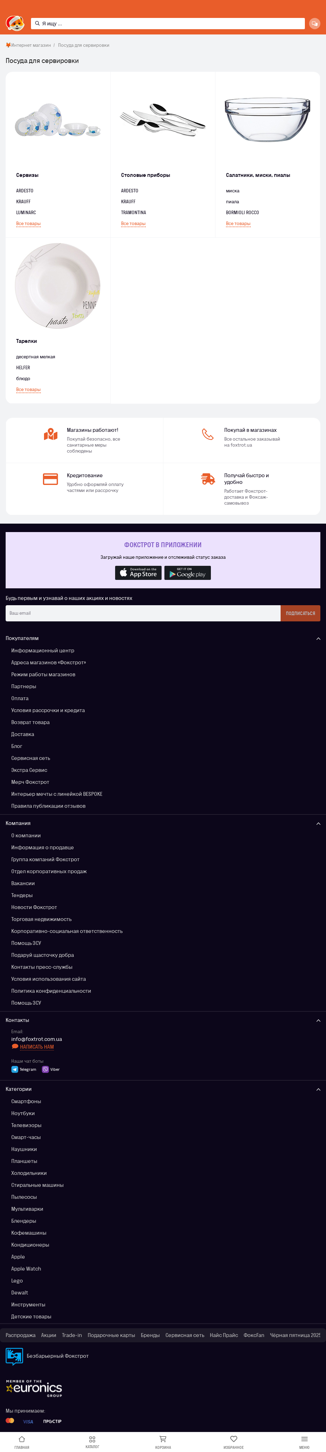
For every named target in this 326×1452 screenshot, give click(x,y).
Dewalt (19, 1292)
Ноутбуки (23, 1113)
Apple (18, 1256)
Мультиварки (27, 1208)
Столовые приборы (145, 175)
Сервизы (27, 175)
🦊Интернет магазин (28, 45)
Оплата (20, 698)
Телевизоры (26, 1125)
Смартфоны (26, 1101)
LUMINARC (26, 213)
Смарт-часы (26, 1137)
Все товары (28, 223)
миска (232, 191)
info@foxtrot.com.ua (36, 1039)
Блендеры (23, 1220)
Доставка (22, 734)
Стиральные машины (37, 1185)
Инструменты (28, 1304)
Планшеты (24, 1161)
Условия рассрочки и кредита (48, 710)
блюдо (23, 379)
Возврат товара (30, 722)
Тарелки (26, 341)
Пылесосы (24, 1197)
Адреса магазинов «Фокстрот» (48, 662)
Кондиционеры (30, 1244)
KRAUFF (128, 202)
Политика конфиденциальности (51, 990)
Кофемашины (28, 1232)
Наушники (24, 1149)
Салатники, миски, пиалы (258, 175)
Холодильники (29, 1173)
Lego (17, 1280)
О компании (26, 835)
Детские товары (31, 1316)
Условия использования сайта (48, 979)
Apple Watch (26, 1268)
